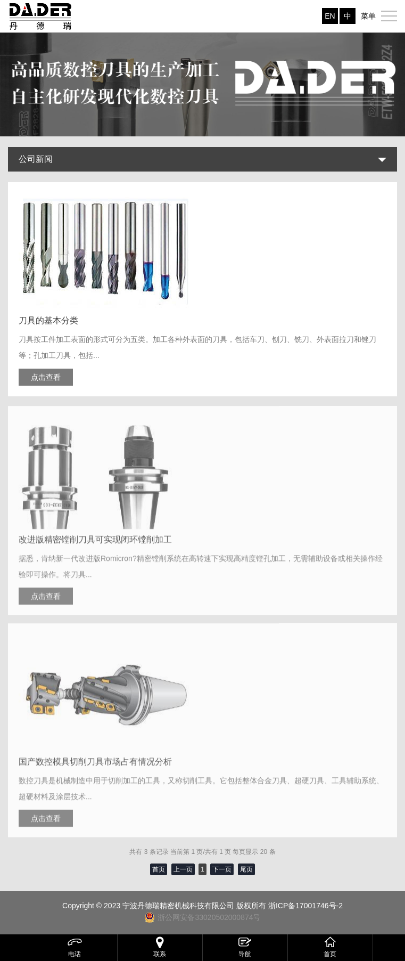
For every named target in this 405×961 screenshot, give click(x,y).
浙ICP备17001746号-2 (305, 905)
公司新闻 (36, 159)
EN (330, 16)
